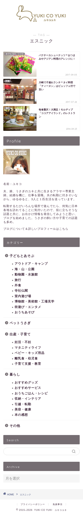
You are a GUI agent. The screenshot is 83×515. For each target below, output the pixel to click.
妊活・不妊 (23, 342)
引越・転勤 (23, 404)
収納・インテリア (28, 398)
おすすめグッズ (26, 382)
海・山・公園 (25, 269)
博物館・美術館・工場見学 (34, 301)
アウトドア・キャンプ (31, 263)
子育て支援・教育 (28, 363)
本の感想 (21, 414)
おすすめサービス (28, 388)
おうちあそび (25, 312)
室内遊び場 (23, 296)
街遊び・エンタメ (28, 307)
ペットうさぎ (20, 323)
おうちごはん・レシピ (31, 393)
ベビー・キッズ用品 (29, 353)
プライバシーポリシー (33, 504)
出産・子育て (20, 334)
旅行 (18, 280)
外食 (18, 285)
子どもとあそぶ (22, 256)
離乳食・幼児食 (26, 358)
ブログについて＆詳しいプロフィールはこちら (35, 228)
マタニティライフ (28, 347)
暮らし (15, 374)
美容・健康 (23, 409)
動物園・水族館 (26, 274)
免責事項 (57, 504)
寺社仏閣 (21, 290)
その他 (15, 426)
